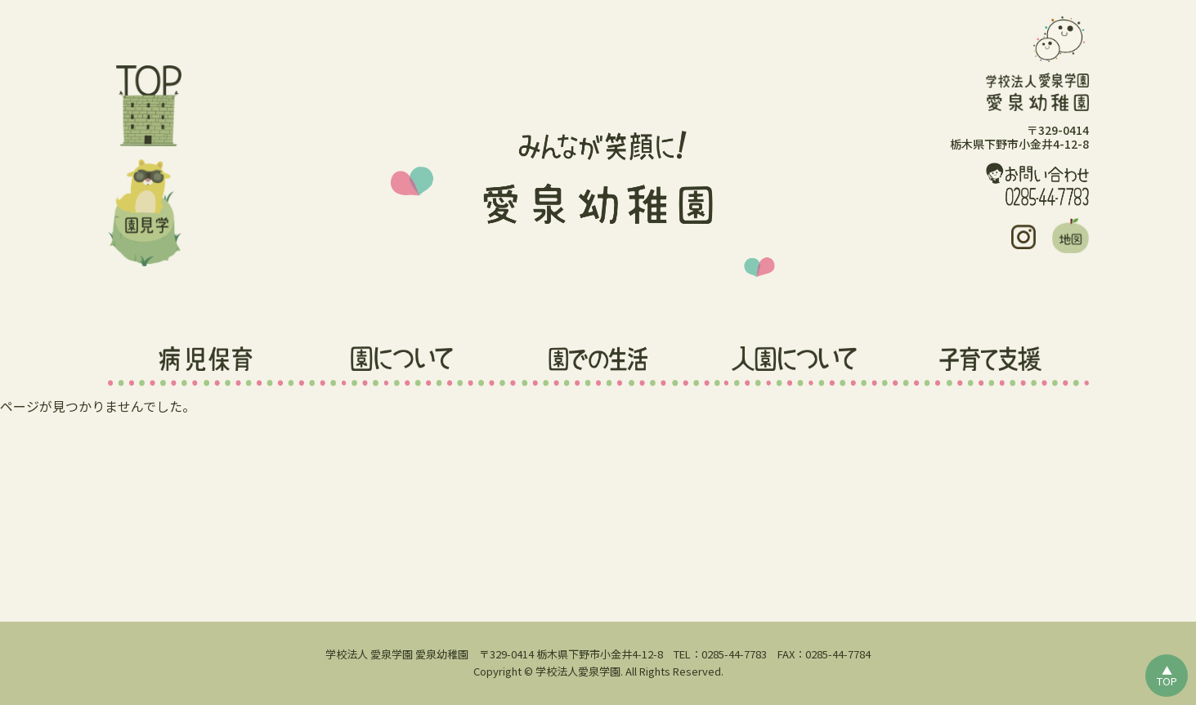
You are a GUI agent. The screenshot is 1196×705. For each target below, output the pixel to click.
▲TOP (1167, 676)
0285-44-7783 (734, 654)
